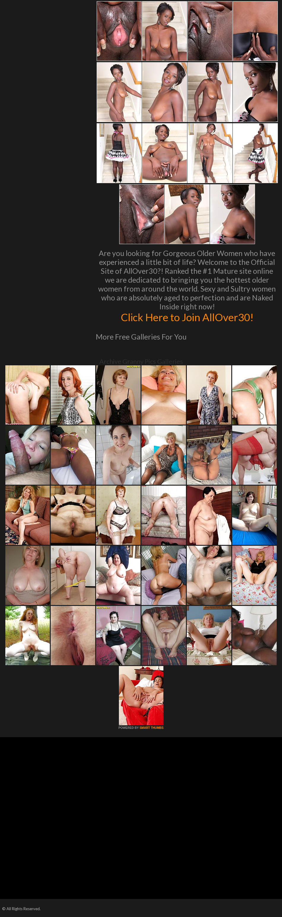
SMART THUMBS (151, 727)
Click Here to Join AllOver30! (187, 317)
